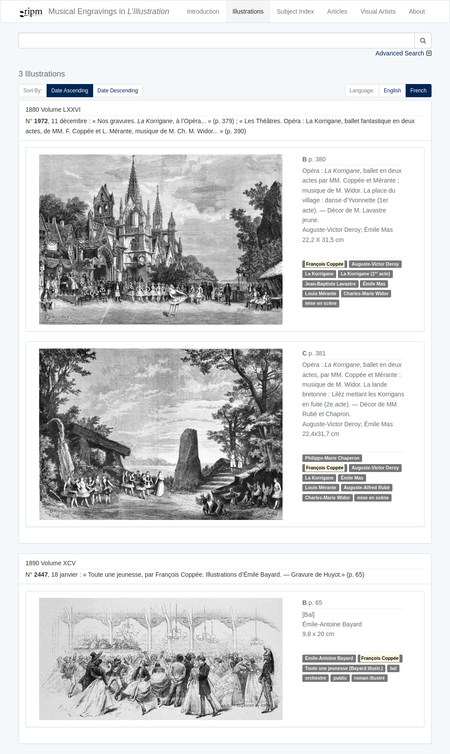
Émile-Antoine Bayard (329, 658)
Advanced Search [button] (399, 53)
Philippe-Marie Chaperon (332, 458)
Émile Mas (374, 283)
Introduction (203, 11)
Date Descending (118, 91)
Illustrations (248, 11)
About (417, 11)
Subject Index (295, 11)
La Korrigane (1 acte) (365, 273)
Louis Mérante (320, 293)
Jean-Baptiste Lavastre (330, 283)
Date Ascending (69, 91)
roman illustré (369, 678)
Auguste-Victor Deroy (375, 264)
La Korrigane (319, 273)
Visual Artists (378, 11)
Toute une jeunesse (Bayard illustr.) (344, 668)
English (392, 91)
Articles (337, 11)
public (340, 678)
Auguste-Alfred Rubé (367, 487)
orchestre (315, 678)
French (418, 91)
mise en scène (321, 303)
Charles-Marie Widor (366, 293)
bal (393, 668)
